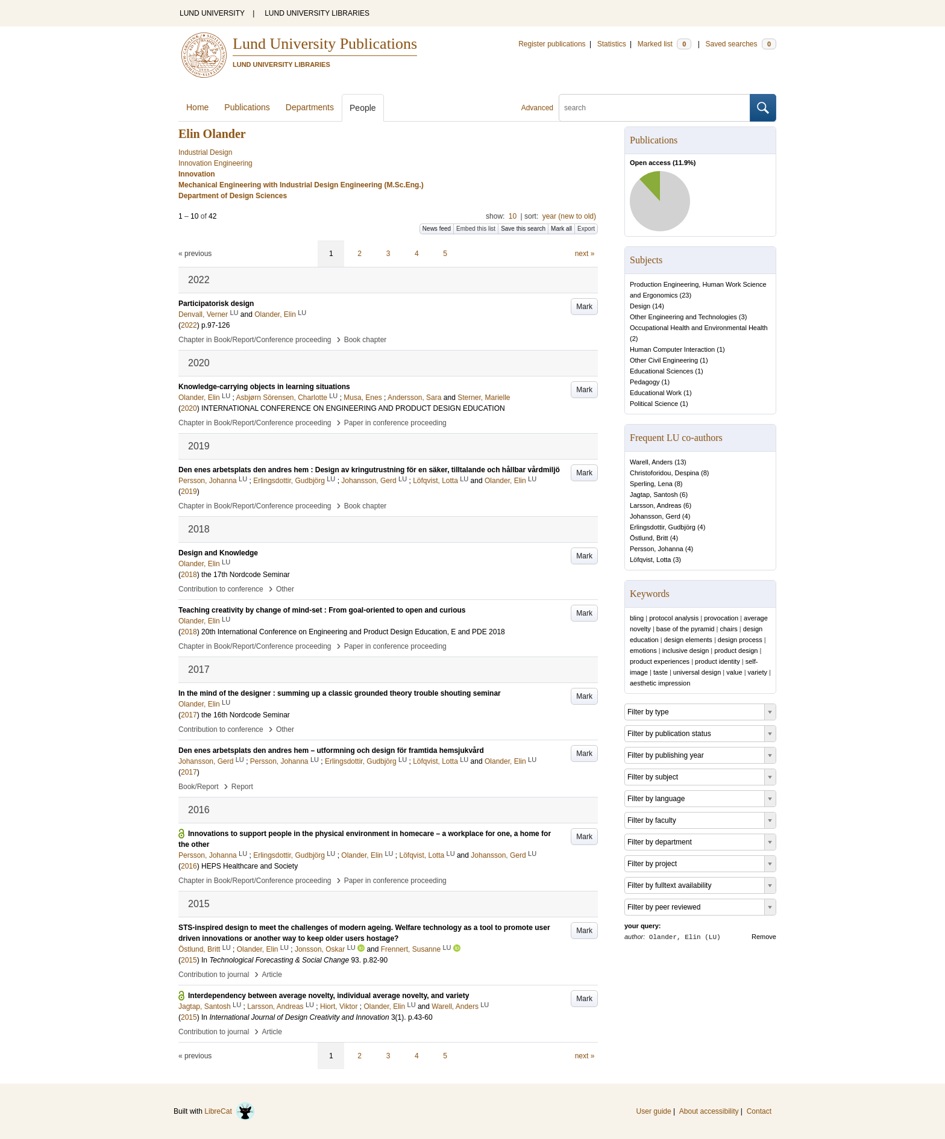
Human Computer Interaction (672, 349)
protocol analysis (674, 618)
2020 (189, 408)
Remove (764, 936)
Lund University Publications (325, 43)
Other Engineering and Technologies (683, 316)
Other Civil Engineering (664, 360)
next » (585, 253)
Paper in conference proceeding (395, 423)
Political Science (654, 403)
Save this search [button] (523, 228)
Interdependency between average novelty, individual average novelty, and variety (328, 995)
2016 (189, 866)
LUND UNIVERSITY (212, 13)
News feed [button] (436, 228)
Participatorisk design (216, 303)
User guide (653, 1111)
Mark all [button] (561, 228)
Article (272, 974)
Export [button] (586, 228)
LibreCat (229, 1111)
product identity (717, 661)
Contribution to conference (220, 589)
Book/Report (198, 786)
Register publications (551, 44)
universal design (697, 672)
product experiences (659, 661)
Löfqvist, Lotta (650, 559)
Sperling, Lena (651, 483)
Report (242, 786)
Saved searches (740, 44)
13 (680, 462)
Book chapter (365, 339)
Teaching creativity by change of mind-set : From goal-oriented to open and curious (322, 610)
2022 (189, 325)
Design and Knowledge (218, 553)
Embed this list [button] (475, 228)
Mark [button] (584, 306)
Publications (247, 107)
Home (197, 107)
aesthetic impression (660, 683)
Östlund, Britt (649, 537)
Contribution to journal (213, 974)
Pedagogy (645, 381)
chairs (728, 628)
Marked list (664, 44)
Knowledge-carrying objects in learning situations (264, 386)
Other (285, 589)
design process (740, 639)
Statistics (611, 44)
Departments (310, 107)
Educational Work (656, 392)
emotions (643, 650)
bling (637, 618)
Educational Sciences (661, 371)
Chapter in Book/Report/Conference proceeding (254, 339)
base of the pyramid (685, 628)
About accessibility (709, 1111)
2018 (189, 574)
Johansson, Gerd (655, 516)
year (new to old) (569, 216)
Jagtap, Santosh (654, 494)
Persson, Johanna (656, 548)
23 (685, 295)
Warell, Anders (651, 462)
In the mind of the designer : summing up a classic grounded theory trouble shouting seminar (339, 693)
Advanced (537, 108)
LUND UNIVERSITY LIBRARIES (317, 13)
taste (660, 672)
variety (757, 672)
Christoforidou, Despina (664, 472)
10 (512, 216)
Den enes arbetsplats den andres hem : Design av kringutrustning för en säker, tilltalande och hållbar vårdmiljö (369, 470)
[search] (654, 108)
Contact (759, 1111)
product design (736, 650)
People (363, 108)
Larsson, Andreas (656, 505)
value (734, 672)
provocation (721, 618)
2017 (189, 715)
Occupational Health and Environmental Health (699, 327)
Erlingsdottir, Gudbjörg (662, 527)
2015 (189, 960)
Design (640, 306)
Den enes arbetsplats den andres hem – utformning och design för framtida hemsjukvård (331, 750)
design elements (688, 639)
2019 (189, 491)
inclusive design (685, 650)
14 (658, 306)
